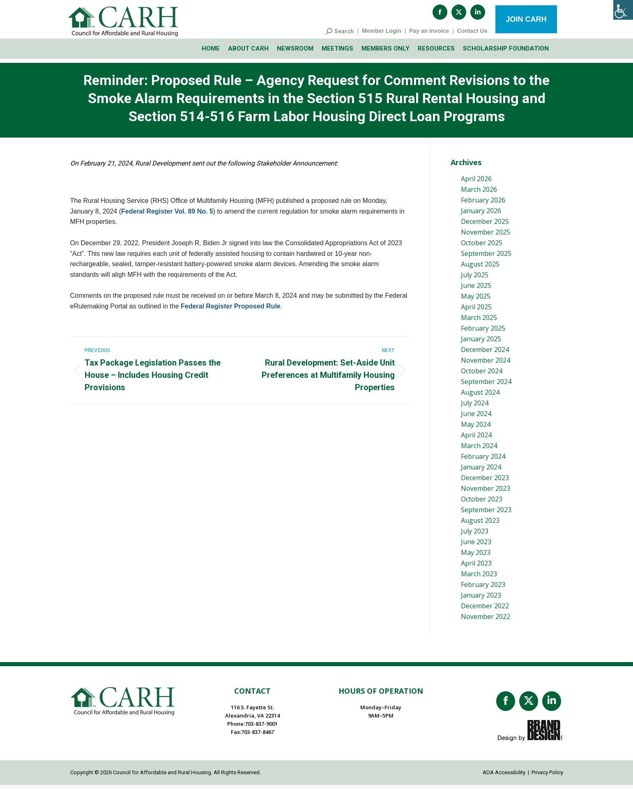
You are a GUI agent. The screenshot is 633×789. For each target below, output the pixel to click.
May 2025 (475, 300)
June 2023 (476, 546)
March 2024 (479, 450)
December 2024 (485, 354)
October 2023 (481, 503)
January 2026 (481, 215)
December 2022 (485, 610)
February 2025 (483, 332)
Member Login (381, 35)
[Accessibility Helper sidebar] (623, 10)
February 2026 (483, 204)
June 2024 (476, 418)
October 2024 (481, 375)
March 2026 (479, 193)
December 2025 (485, 225)
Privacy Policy (547, 776)
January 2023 (481, 599)
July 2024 (474, 407)
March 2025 (479, 321)
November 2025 (485, 236)
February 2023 (483, 588)
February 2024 (483, 460)
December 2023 (485, 482)
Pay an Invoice (429, 35)
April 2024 (476, 439)
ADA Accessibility (504, 776)
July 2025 (474, 279)
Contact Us (472, 35)
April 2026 (476, 183)
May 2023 (475, 556)
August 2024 (480, 396)
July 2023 (474, 535)
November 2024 (485, 364)
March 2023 (479, 578)
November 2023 (485, 492)
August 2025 (480, 268)
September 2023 (486, 514)
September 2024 (486, 386)
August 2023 (480, 524)
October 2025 (481, 247)
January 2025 (481, 343)
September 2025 (486, 257)
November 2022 (485, 620)
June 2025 (476, 289)
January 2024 (481, 471)
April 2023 (476, 567)
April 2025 (476, 311)
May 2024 (475, 428)
